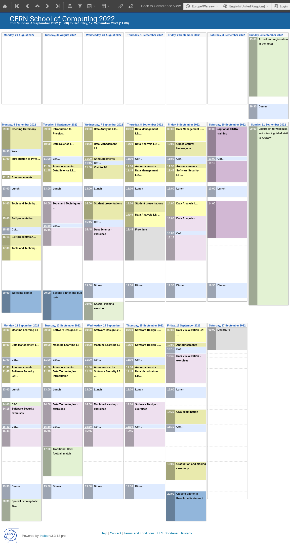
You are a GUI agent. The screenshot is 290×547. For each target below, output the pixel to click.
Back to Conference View (161, 6)
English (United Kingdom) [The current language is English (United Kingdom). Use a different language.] (247, 6)
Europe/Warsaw (203, 6)
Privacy (186, 533)
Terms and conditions (139, 533)
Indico (44, 536)
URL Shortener (167, 533)
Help (104, 533)
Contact (115, 533)
